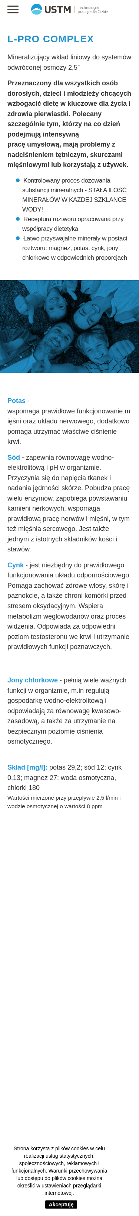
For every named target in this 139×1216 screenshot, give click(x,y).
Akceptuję (61, 1204)
